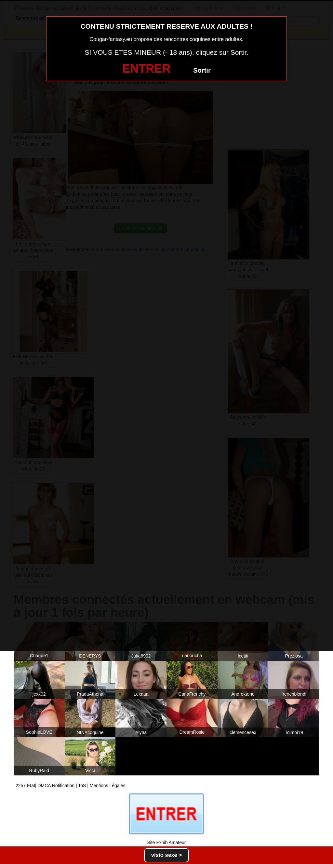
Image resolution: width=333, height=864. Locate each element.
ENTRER (146, 68)
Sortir (201, 70)
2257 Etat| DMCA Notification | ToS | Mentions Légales (71, 785)
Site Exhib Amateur (166, 842)
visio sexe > (166, 855)
